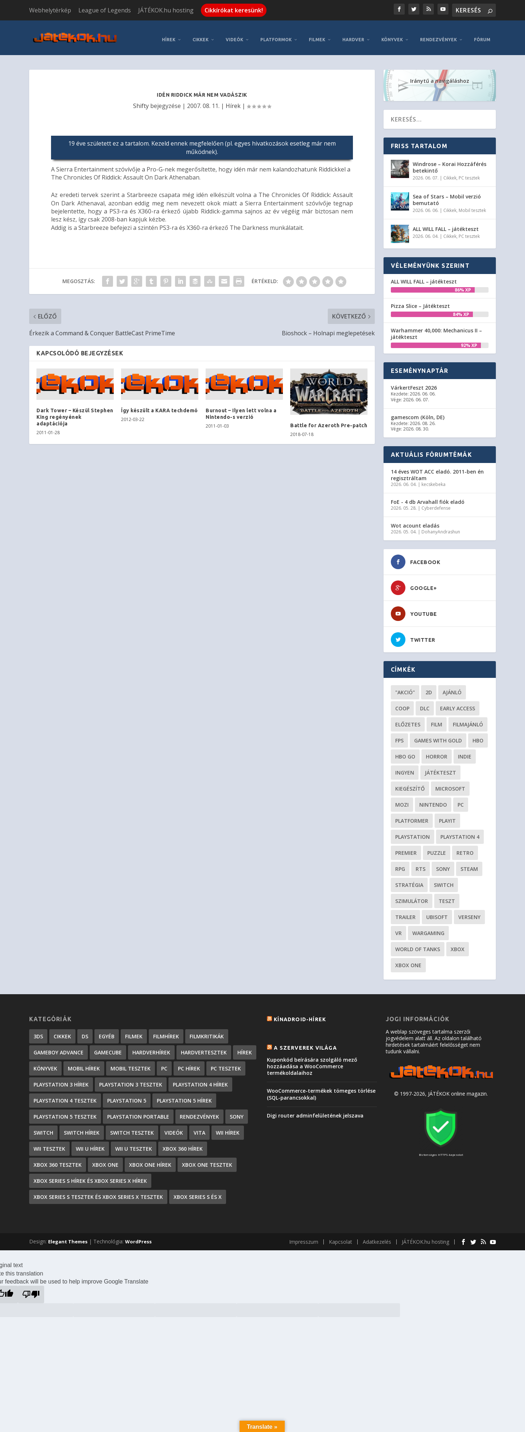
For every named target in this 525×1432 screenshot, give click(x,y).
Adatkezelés (377, 1236)
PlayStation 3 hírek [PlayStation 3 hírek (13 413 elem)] (61, 1079)
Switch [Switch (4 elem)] (43, 1127)
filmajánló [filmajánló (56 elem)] (468, 718)
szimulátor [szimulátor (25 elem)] (411, 895)
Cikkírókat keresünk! (234, 10)
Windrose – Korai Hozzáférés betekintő (449, 162)
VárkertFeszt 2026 (414, 382)
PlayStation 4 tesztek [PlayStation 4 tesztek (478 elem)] (65, 1095)
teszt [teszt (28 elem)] (447, 895)
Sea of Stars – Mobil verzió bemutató (447, 194)
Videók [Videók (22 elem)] (173, 1127)
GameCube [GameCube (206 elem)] (108, 1046)
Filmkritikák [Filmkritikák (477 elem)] (207, 1030)
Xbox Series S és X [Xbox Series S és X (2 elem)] (198, 1191)
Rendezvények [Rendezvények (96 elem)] (199, 1111)
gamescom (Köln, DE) (417, 411)
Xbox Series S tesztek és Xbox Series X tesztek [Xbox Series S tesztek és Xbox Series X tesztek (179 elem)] (98, 1191)
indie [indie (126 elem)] (464, 751)
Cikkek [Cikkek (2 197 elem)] (62, 1030)
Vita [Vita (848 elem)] (199, 1127)
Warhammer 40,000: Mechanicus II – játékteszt (436, 328)
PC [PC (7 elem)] (164, 1062)
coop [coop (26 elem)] (402, 702)
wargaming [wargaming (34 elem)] (428, 927)
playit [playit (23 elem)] (447, 815)
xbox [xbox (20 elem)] (457, 943)
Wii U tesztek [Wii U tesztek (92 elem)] (133, 1143)
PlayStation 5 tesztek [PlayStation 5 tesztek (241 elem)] (65, 1111)
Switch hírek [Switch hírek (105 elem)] (82, 1127)
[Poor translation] (31, 1289)
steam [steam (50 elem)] (469, 863)
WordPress (138, 1236)
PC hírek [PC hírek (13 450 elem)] (189, 1062)
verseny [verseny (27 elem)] (469, 911)
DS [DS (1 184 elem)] (85, 1030)
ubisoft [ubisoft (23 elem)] (437, 911)
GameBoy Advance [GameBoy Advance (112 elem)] (58, 1046)
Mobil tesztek (472, 205)
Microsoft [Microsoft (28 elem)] (450, 783)
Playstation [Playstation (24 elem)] (412, 831)
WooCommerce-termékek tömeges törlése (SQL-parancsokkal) (321, 1089)
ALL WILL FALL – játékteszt (446, 223)
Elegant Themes (68, 1236)
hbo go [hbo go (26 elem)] (405, 751)
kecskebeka (433, 479)
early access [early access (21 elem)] (457, 702)
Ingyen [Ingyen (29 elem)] (404, 767)
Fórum (482, 34)
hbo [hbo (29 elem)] (477, 735)
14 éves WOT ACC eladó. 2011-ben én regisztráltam (437, 469)
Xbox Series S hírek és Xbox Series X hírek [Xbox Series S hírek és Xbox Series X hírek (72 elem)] (90, 1175)
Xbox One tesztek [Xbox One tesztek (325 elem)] (207, 1159)
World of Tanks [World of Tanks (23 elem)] (417, 943)
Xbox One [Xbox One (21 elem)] (408, 959)
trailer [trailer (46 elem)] (405, 911)
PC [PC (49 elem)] (461, 799)
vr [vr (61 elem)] (398, 927)
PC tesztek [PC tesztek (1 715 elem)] (226, 1062)
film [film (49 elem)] (436, 718)
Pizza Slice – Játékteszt (420, 300)
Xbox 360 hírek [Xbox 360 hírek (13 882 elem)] (183, 1143)
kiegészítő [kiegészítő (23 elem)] (410, 783)
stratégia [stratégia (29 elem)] (409, 879)
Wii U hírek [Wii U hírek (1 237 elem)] (90, 1143)
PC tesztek (469, 172)
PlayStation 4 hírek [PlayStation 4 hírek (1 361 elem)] (200, 1079)
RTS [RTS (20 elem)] (420, 863)
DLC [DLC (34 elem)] (424, 702)
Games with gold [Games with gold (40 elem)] (438, 735)
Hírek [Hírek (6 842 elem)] (244, 1046)
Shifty (141, 100)
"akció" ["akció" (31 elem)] (405, 686)
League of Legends (104, 10)
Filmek (317, 34)
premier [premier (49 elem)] (406, 847)
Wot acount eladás (415, 520)
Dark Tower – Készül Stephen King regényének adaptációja (74, 411)
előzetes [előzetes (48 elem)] (407, 718)
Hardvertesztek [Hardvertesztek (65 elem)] (204, 1046)
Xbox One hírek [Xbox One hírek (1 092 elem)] (150, 1159)
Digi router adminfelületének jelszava (315, 1110)
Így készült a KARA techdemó (159, 405)
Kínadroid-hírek (300, 1014)
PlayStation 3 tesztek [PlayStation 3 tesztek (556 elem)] (130, 1079)
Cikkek (200, 34)
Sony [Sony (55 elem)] (443, 863)
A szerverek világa (305, 1042)
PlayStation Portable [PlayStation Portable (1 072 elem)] (138, 1111)
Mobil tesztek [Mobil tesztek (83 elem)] (130, 1062)
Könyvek (392, 34)
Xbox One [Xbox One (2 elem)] (105, 1159)
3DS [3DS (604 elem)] (38, 1030)
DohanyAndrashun (440, 526)
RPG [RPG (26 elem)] (400, 863)
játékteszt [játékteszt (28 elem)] (440, 767)
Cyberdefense (436, 503)
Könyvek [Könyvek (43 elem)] (45, 1062)
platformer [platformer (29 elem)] (411, 815)
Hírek (168, 34)
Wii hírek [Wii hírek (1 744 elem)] (228, 1127)
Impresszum (303, 1236)
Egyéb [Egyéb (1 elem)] (106, 1030)
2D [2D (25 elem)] (428, 686)
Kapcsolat (340, 1236)
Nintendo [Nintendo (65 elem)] (433, 799)
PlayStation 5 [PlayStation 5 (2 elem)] (126, 1095)
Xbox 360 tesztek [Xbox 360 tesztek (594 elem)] (58, 1159)
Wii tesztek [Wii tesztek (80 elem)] (49, 1143)
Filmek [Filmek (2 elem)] (134, 1030)
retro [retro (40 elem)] (465, 847)
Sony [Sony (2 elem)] (237, 1111)
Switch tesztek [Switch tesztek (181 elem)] (132, 1127)
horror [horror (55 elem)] (436, 751)
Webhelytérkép (50, 10)
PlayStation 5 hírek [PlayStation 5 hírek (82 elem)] (184, 1095)
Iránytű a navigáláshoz (439, 75)
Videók (234, 34)
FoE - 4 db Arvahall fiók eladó (427, 496)
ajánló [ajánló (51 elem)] (452, 686)
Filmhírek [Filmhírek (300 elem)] (166, 1030)
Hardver (353, 34)
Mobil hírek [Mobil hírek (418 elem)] (84, 1062)
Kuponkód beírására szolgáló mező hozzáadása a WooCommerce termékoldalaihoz (312, 1061)
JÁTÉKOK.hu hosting (166, 10)
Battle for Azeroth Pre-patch (328, 420)
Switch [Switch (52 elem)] (444, 879)
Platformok (276, 34)
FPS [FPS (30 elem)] (399, 735)
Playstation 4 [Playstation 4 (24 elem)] (459, 831)
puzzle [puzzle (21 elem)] (436, 847)
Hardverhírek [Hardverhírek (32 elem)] (151, 1046)
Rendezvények (438, 34)
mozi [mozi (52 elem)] (402, 799)
